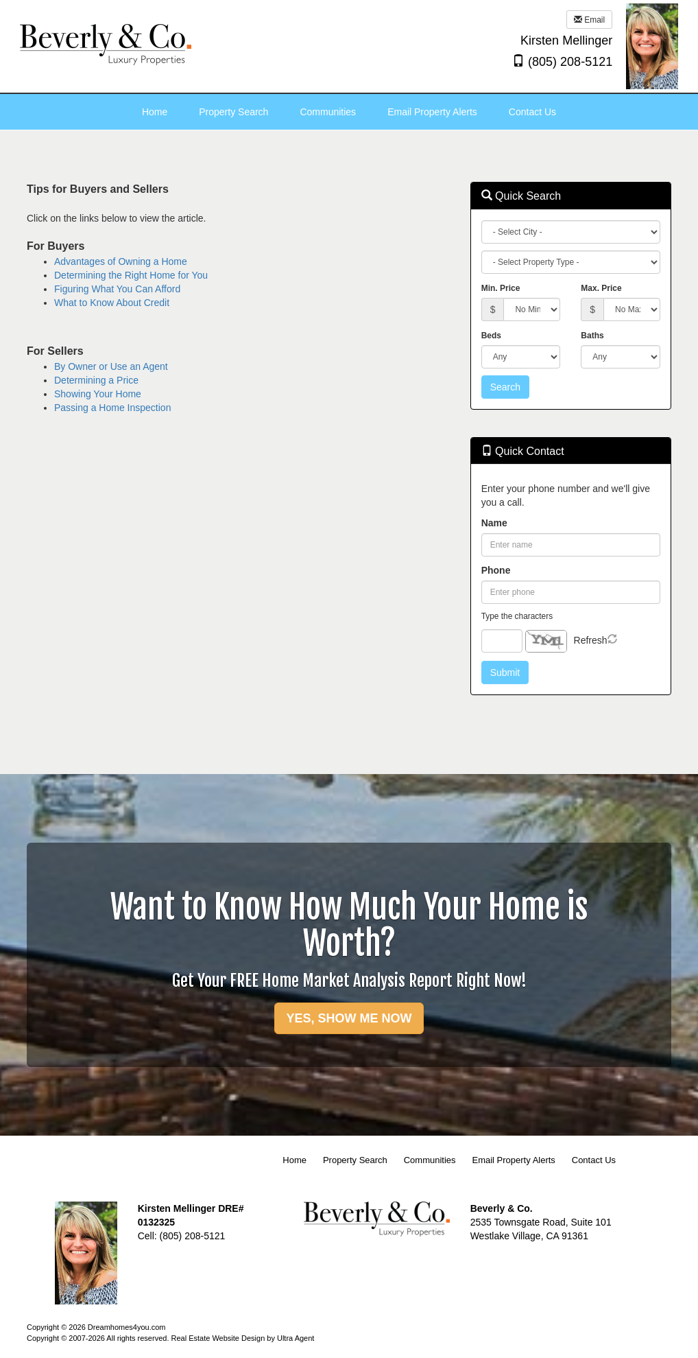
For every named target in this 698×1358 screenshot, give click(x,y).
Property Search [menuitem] (233, 111)
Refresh (590, 640)
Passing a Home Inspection (112, 407)
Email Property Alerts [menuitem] (432, 111)
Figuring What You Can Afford (117, 288)
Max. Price (601, 288)
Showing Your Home (97, 393)
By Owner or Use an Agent (111, 366)
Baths (592, 335)
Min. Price (500, 288)
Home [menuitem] (154, 111)
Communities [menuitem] (328, 111)
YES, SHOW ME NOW (348, 1018)
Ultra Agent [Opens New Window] (295, 1338)
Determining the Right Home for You (131, 275)
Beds (491, 335)
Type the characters (517, 616)
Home (294, 1160)
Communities (430, 1160)
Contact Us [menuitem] (532, 111)
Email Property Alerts (513, 1160)
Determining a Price (96, 380)
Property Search (355, 1160)
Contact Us (594, 1160)
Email (589, 20)
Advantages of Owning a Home (120, 261)
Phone (496, 570)
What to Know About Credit (111, 302)
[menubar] (349, 112)
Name (494, 522)
